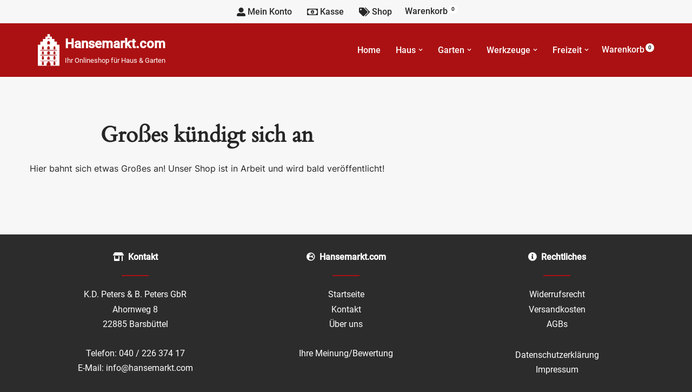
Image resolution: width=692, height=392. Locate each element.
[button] (420, 50)
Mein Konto (264, 11)
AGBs (557, 324)
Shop (375, 11)
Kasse (325, 11)
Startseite (346, 294)
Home (369, 50)
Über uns (346, 324)
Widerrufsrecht (557, 294)
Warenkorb (431, 10)
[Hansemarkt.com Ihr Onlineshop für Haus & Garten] (101, 50)
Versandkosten (557, 309)
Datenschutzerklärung (557, 355)
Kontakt (346, 309)
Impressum (557, 369)
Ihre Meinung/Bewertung (346, 353)
